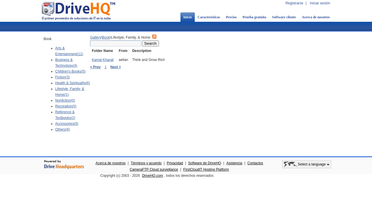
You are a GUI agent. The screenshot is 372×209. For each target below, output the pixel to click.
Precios (231, 17)
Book (106, 37)
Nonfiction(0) (65, 100)
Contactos (255, 163)
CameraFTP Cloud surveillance (154, 169)
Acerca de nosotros (316, 17)
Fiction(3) (62, 77)
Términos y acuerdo (146, 163)
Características (209, 17)
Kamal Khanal (103, 60)
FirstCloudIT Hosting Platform (206, 169)
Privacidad (175, 163)
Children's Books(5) (70, 71)
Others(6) (62, 129)
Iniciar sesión (320, 3)
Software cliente (284, 17)
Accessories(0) (66, 124)
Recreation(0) (65, 106)
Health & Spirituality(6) (72, 83)
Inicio (187, 17)
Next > (115, 67)
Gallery (95, 37)
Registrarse (294, 3)
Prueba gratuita (254, 17)
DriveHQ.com (152, 176)
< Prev (95, 67)
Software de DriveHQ (204, 163)
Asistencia (234, 163)
